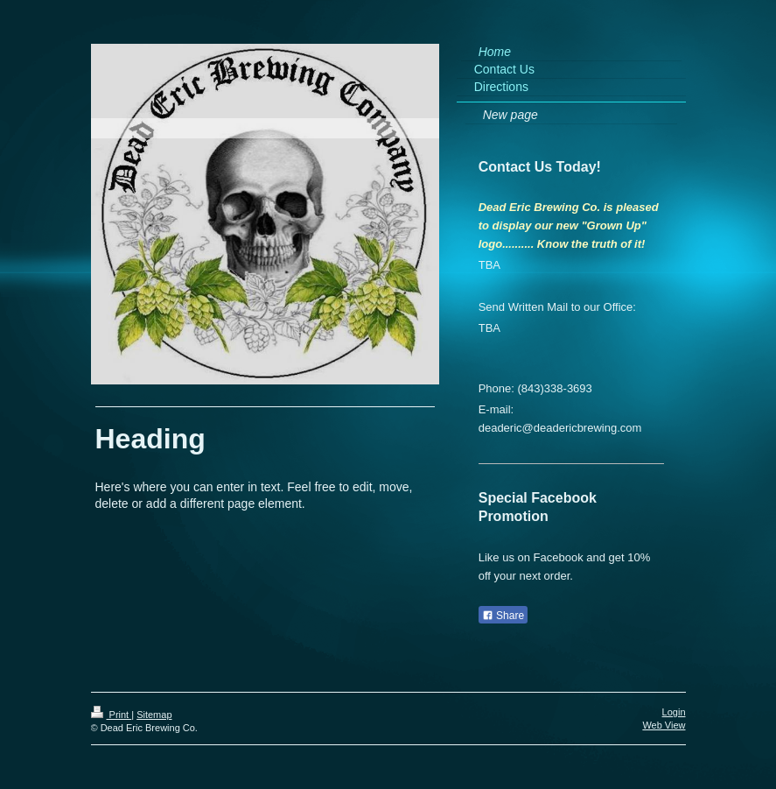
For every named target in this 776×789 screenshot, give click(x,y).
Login (674, 712)
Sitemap (153, 714)
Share (503, 615)
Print (111, 714)
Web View (663, 725)
